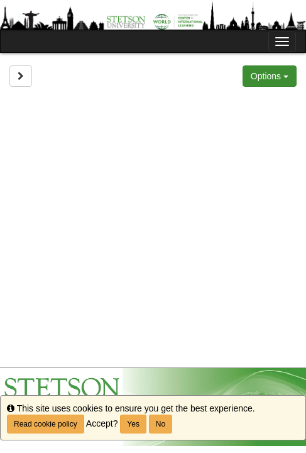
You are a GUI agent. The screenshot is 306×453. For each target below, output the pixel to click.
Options (269, 76)
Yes (133, 424)
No (160, 424)
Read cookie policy (45, 424)
